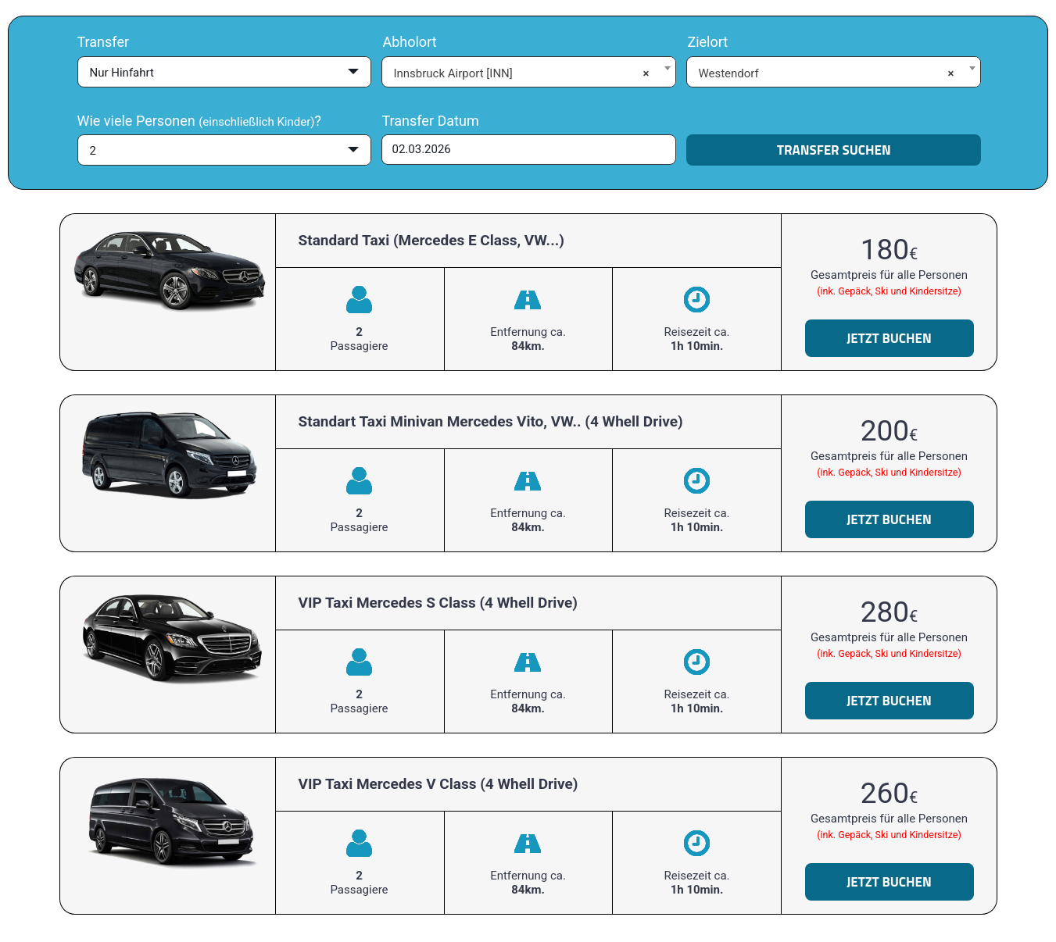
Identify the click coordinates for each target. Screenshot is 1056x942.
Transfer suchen (834, 150)
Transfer (103, 42)
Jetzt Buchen (889, 338)
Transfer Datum (429, 120)
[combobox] (528, 71)
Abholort (409, 42)
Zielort (707, 42)
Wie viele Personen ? (199, 120)
